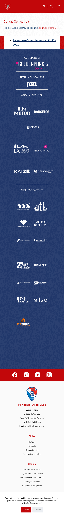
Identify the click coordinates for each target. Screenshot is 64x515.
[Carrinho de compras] (44, 6)
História (32, 442)
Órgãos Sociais (32, 450)
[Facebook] (14, 374)
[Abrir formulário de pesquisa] (51, 6)
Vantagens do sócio (32, 469)
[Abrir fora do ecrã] (59, 6)
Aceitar (26, 510)
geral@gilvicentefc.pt (34, 426)
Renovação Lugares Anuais (32, 477)
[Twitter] (49, 374)
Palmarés (32, 446)
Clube (13, 28)
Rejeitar (38, 510)
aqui (40, 503)
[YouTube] (37, 374)
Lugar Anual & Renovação (32, 473)
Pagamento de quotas (32, 485)
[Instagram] (26, 374)
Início (6, 28)
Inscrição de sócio (32, 481)
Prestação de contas (27, 28)
